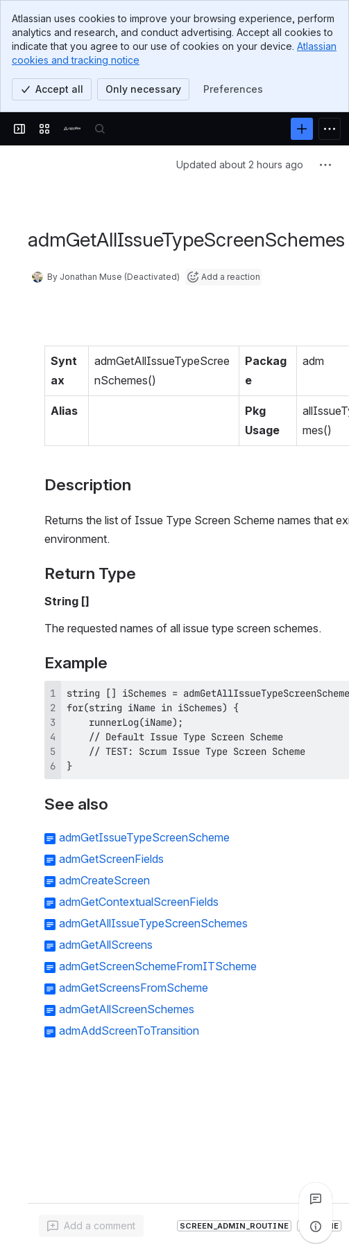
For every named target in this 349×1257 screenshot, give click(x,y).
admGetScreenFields (111, 859)
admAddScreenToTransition (129, 1030)
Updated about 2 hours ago (239, 164)
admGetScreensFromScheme (133, 988)
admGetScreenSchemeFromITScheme (158, 966)
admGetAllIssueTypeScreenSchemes (153, 923)
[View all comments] (316, 1199)
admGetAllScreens (106, 945)
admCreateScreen (104, 880)
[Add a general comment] (91, 1226)
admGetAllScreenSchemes (126, 1009)
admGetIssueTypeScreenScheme (144, 837)
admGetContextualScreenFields (139, 902)
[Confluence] (72, 129)
